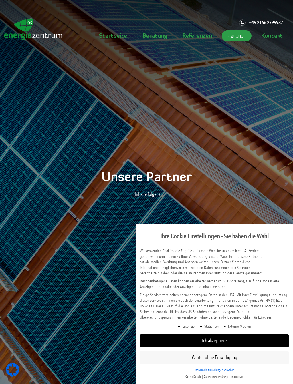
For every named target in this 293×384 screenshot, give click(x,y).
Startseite (113, 36)
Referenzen (197, 36)
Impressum (237, 377)
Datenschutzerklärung (216, 377)
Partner (236, 36)
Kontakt (272, 36)
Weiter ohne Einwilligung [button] (214, 357)
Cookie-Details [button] (193, 377)
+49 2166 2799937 (260, 23)
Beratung (155, 36)
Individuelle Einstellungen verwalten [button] (214, 370)
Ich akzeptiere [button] (214, 340)
